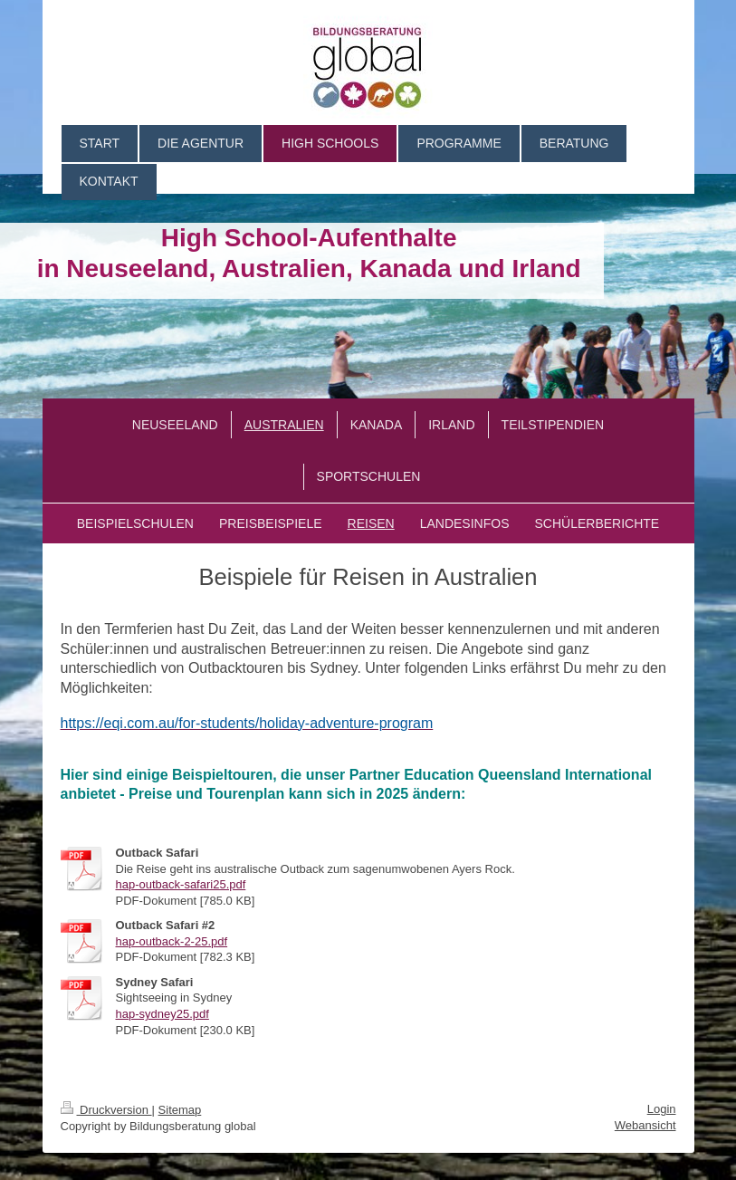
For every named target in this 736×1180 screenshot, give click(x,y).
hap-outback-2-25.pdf (172, 941)
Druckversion (106, 1110)
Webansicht (645, 1125)
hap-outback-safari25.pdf (181, 884)
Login (661, 1109)
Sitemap (180, 1110)
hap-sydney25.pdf (162, 1014)
